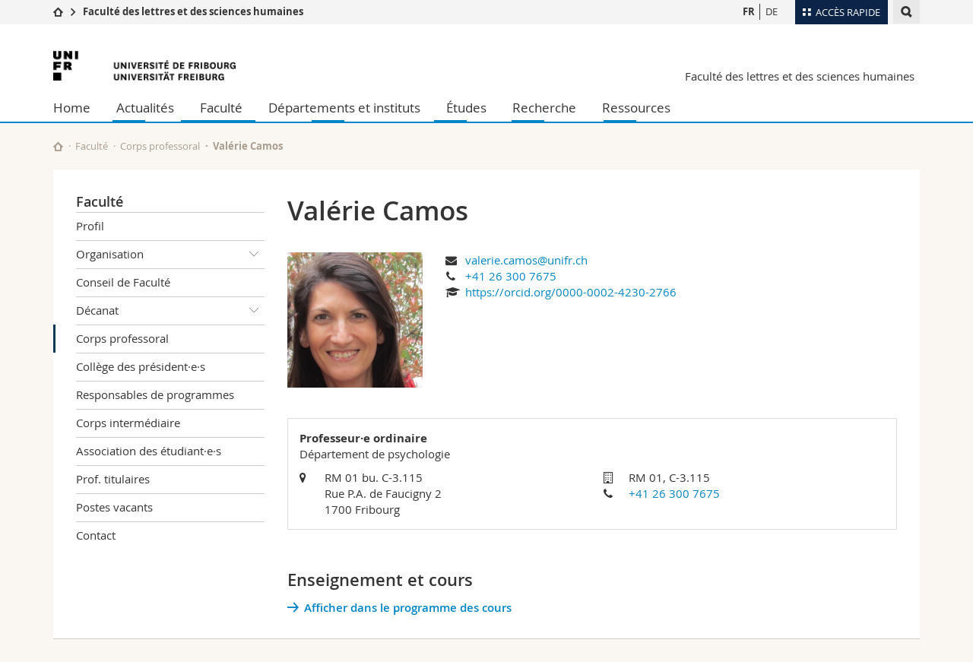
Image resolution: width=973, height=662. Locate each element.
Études (466, 107)
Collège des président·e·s (140, 366)
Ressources (636, 107)
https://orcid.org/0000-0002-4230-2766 (571, 291)
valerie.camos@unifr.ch (526, 260)
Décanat (170, 311)
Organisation (170, 254)
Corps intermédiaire (128, 422)
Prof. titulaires (113, 478)
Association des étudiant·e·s (148, 450)
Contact (96, 535)
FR (749, 11)
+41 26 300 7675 (510, 275)
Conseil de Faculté (123, 282)
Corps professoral (160, 146)
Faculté (221, 107)
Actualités (145, 107)
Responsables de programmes (155, 394)
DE (771, 11)
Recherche (544, 107)
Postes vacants (114, 507)
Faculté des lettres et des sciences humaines (193, 11)
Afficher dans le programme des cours (408, 608)
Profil (90, 225)
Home (71, 107)
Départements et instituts (344, 107)
